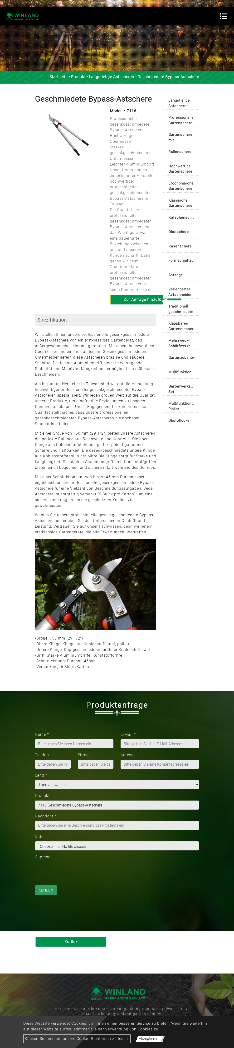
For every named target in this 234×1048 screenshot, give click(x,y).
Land (41, 775)
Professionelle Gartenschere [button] (181, 120)
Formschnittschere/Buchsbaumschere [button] (183, 260)
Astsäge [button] (175, 275)
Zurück (71, 941)
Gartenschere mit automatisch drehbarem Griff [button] (180, 138)
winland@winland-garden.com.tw (129, 1014)
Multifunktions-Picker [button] (181, 406)
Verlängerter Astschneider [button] (180, 292)
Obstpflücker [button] (179, 420)
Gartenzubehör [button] (181, 358)
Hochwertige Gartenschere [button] (180, 169)
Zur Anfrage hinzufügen (146, 299)
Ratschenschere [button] (182, 217)
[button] (37, 138)
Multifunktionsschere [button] (183, 372)
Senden (46, 890)
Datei (40, 836)
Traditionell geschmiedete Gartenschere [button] (180, 309)
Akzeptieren (148, 1038)
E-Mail (128, 734)
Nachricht (45, 816)
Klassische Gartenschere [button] (180, 203)
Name (42, 734)
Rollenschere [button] (179, 152)
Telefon (42, 755)
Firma (83, 755)
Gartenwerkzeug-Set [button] (183, 389)
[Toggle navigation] (223, 16)
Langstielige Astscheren (111, 77)
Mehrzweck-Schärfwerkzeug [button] (182, 343)
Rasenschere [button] (180, 246)
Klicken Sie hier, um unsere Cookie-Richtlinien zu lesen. (77, 1038)
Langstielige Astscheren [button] (179, 103)
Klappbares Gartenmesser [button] (181, 326)
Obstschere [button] (178, 232)
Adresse (128, 755)
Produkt (78, 77)
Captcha (43, 857)
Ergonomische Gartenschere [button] (181, 186)
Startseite (58, 77)
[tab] (181, 102)
